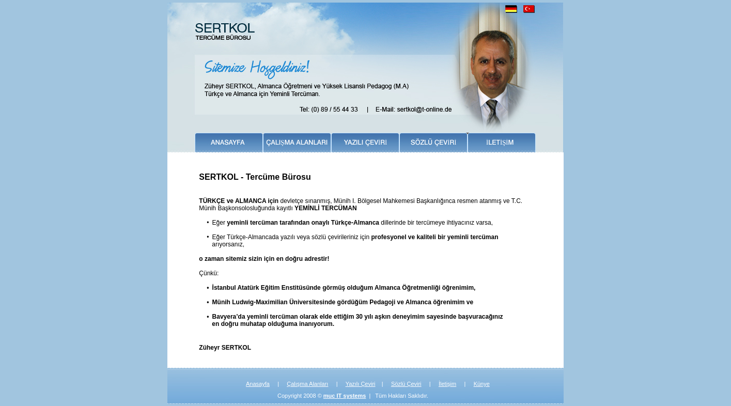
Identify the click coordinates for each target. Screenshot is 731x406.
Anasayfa (258, 384)
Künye (482, 384)
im (453, 384)
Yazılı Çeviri (361, 384)
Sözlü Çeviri (406, 384)
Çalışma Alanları (307, 384)
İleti (443, 384)
